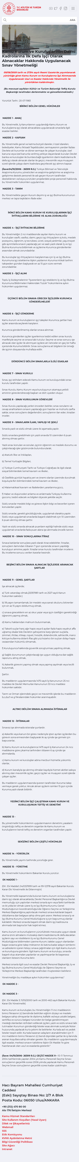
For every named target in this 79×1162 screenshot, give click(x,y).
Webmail (7, 1127)
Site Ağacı (8, 1145)
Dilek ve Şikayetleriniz (16, 1123)
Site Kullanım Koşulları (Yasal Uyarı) (24, 1119)
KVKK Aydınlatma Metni (17, 1138)
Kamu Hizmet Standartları (18, 1116)
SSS (4, 1130)
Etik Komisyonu (12, 1134)
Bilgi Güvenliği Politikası (17, 1141)
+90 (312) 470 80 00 (14, 1106)
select (72, 19)
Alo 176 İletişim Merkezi (17, 1110)
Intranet (7, 1149)
